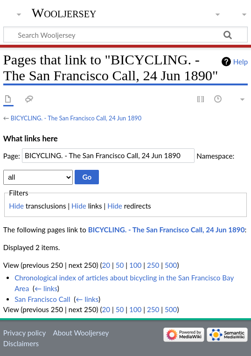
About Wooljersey (81, 332)
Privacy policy (24, 332)
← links (46, 288)
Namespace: (215, 155)
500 (171, 265)
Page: (11, 155)
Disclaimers (21, 343)
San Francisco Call (42, 299)
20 (106, 265)
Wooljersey (64, 13)
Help (240, 61)
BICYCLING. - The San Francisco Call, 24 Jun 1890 (76, 118)
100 (135, 265)
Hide (16, 206)
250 (153, 265)
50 (120, 265)
